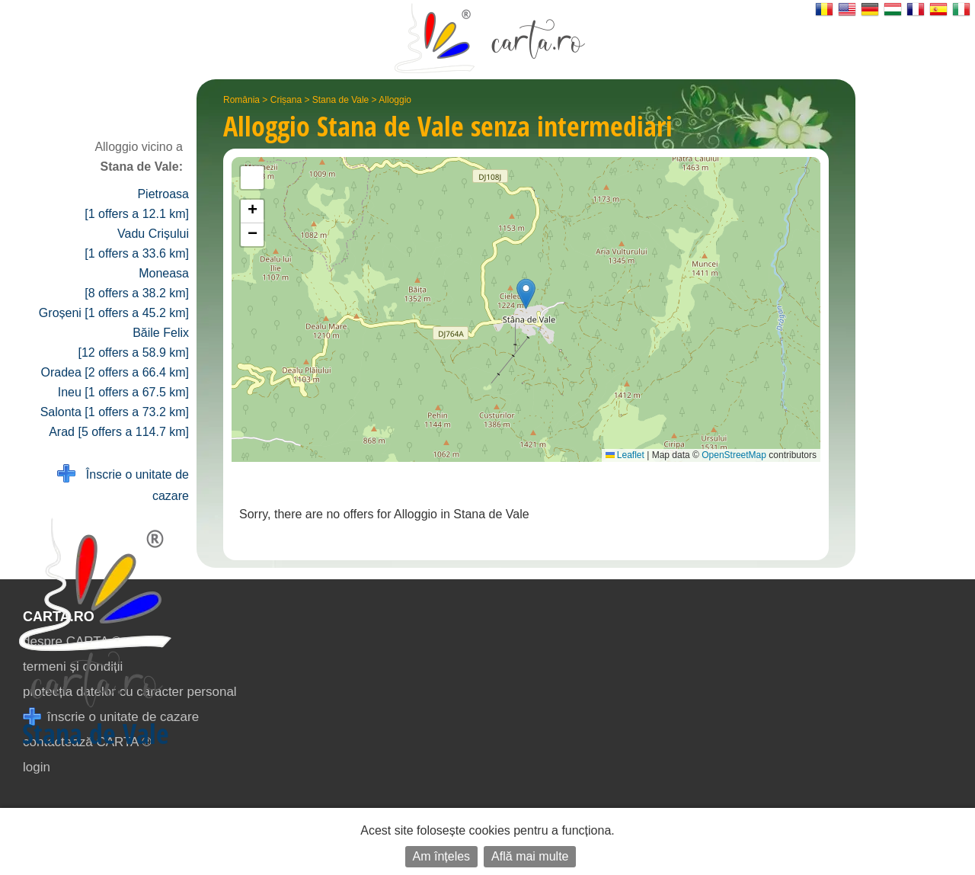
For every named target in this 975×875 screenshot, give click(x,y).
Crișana (286, 100)
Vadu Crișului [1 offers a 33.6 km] (137, 243)
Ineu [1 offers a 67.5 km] (123, 392)
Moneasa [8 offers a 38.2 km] (137, 283)
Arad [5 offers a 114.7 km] (119, 431)
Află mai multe (529, 856)
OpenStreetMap (734, 455)
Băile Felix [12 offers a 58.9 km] (133, 342)
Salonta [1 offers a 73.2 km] (114, 411)
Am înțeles (442, 856)
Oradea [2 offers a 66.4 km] (115, 372)
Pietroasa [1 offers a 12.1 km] (137, 204)
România (241, 100)
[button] (525, 293)
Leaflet (625, 455)
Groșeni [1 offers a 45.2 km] (114, 312)
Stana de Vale (340, 100)
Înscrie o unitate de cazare (123, 483)
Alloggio (395, 100)
